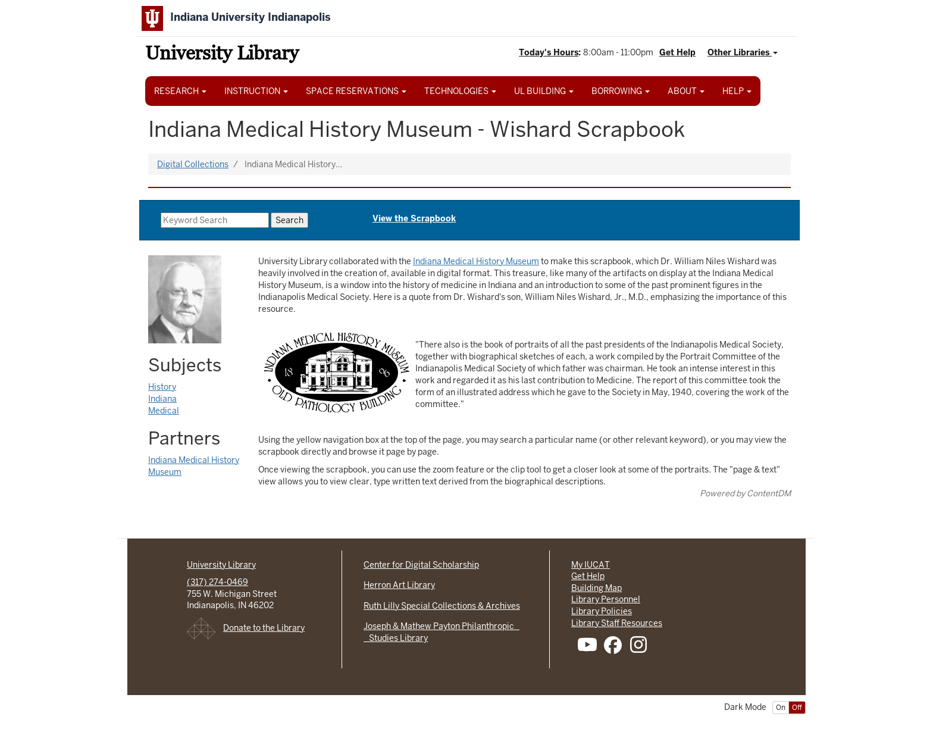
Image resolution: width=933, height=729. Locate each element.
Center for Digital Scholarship (421, 564)
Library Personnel (605, 599)
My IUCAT (590, 564)
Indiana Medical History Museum (476, 261)
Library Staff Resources (616, 623)
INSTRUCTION (256, 91)
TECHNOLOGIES (460, 91)
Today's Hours (548, 52)
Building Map (596, 588)
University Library (222, 55)
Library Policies (601, 611)
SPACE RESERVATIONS (356, 91)
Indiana (162, 398)
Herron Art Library (399, 585)
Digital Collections (192, 164)
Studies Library (396, 638)
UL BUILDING (544, 91)
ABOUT (686, 91)
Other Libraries (742, 52)
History (162, 386)
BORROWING (620, 91)
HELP (737, 91)
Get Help (677, 52)
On (780, 707)
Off (797, 707)
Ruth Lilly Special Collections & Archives (442, 605)
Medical (163, 410)
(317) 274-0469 (217, 582)
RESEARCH (180, 91)
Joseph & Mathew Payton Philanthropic (441, 626)
